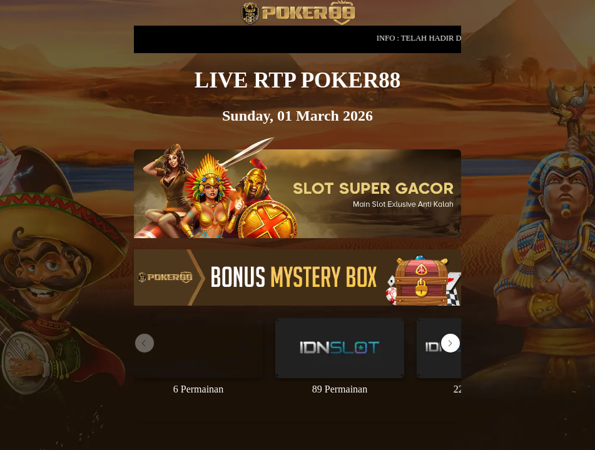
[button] (450, 343)
